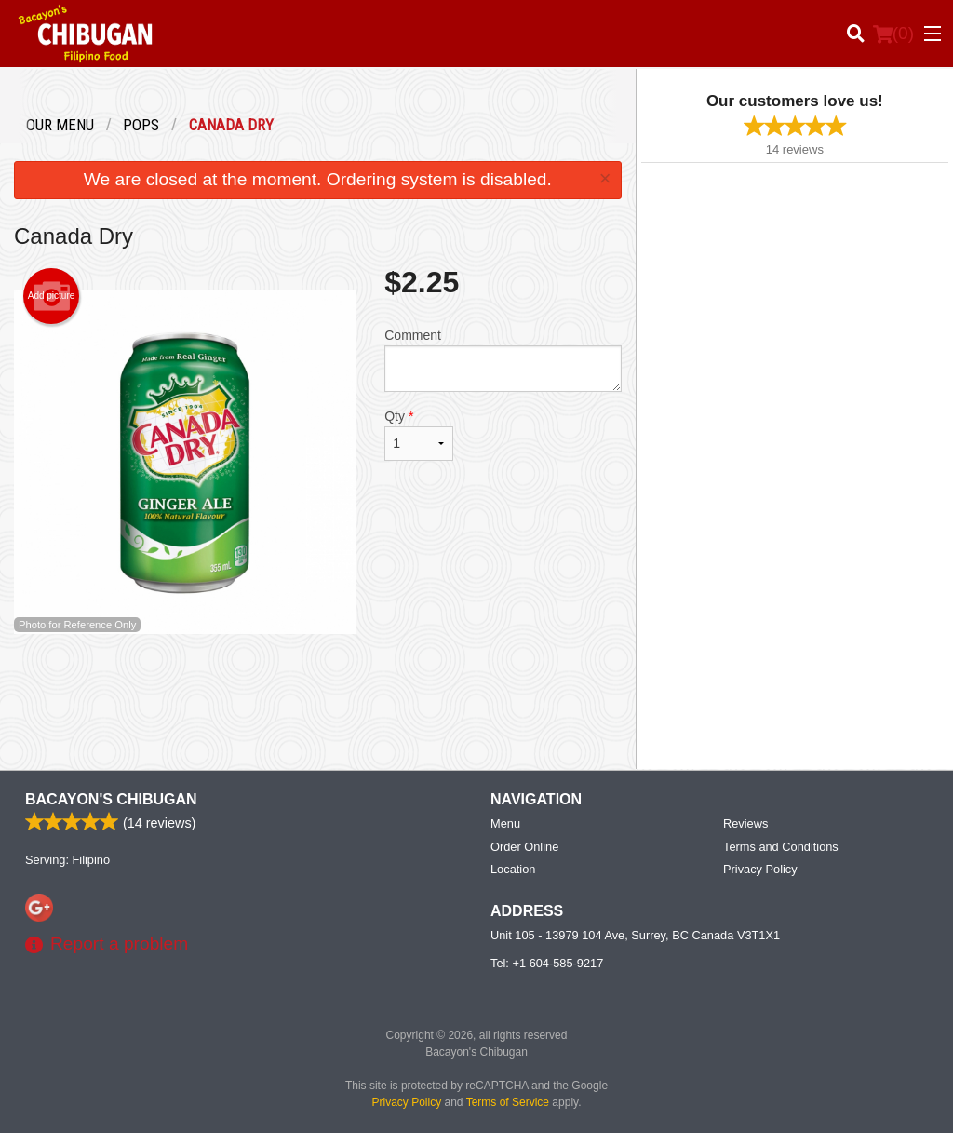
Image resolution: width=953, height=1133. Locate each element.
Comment (502, 360)
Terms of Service (507, 1102)
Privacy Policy (760, 869)
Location (512, 869)
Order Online (524, 847)
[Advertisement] (318, 694)
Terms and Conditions (781, 847)
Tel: (546, 963)
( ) (893, 33)
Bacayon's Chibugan (111, 799)
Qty (418, 435)
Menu (505, 823)
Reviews (745, 823)
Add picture (51, 296)
